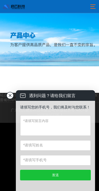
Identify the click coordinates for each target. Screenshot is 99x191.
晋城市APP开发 (12, 100)
